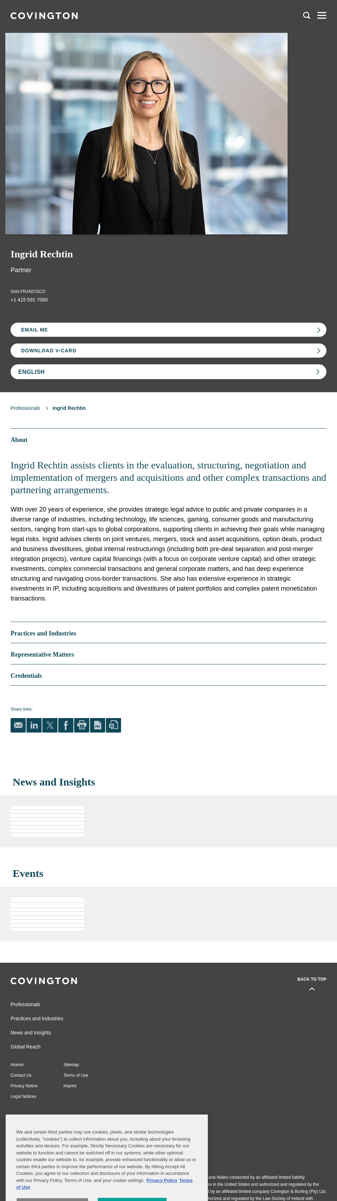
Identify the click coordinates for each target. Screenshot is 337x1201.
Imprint (70, 1085)
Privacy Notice (24, 1085)
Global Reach (26, 1047)
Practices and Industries (37, 1018)
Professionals (25, 408)
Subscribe (46, 1121)
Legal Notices (23, 1096)
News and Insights (31, 1032)
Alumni (17, 1064)
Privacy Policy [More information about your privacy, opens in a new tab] (161, 1195)
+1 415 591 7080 (29, 300)
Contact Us (21, 1075)
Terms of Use (76, 1075)
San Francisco (28, 291)
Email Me (34, 330)
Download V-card (49, 350)
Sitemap (71, 1064)
